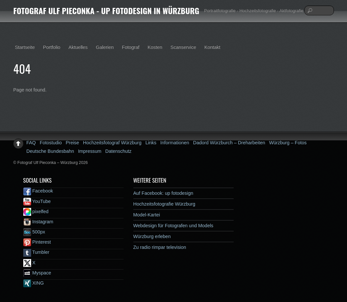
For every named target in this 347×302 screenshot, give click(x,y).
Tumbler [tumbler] (36, 252)
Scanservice (183, 47)
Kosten (155, 47)
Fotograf (131, 47)
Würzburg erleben (152, 236)
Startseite (25, 47)
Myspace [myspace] (37, 272)
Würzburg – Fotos (287, 142)
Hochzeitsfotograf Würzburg (112, 142)
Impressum (89, 151)
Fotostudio (51, 142)
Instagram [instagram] (38, 221)
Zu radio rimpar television (159, 247)
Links (151, 142)
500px (34, 231)
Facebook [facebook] (38, 190)
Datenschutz (118, 151)
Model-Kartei (146, 214)
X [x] (29, 262)
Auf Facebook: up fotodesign (163, 193)
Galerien (105, 47)
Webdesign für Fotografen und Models (173, 225)
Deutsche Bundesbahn (50, 151)
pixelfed (36, 211)
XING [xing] (33, 283)
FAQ (31, 142)
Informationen (174, 142)
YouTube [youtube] (37, 201)
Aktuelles (77, 47)
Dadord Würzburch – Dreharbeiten (229, 142)
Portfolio (51, 47)
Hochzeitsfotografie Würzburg (164, 204)
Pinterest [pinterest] (37, 242)
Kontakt (212, 47)
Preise (72, 142)
